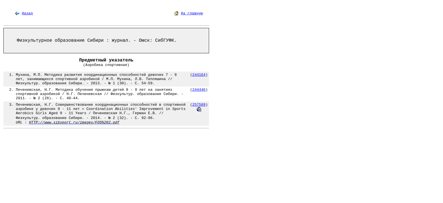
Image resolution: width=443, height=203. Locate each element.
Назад (27, 13)
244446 (199, 90)
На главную (192, 13)
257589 (199, 105)
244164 (199, 75)
